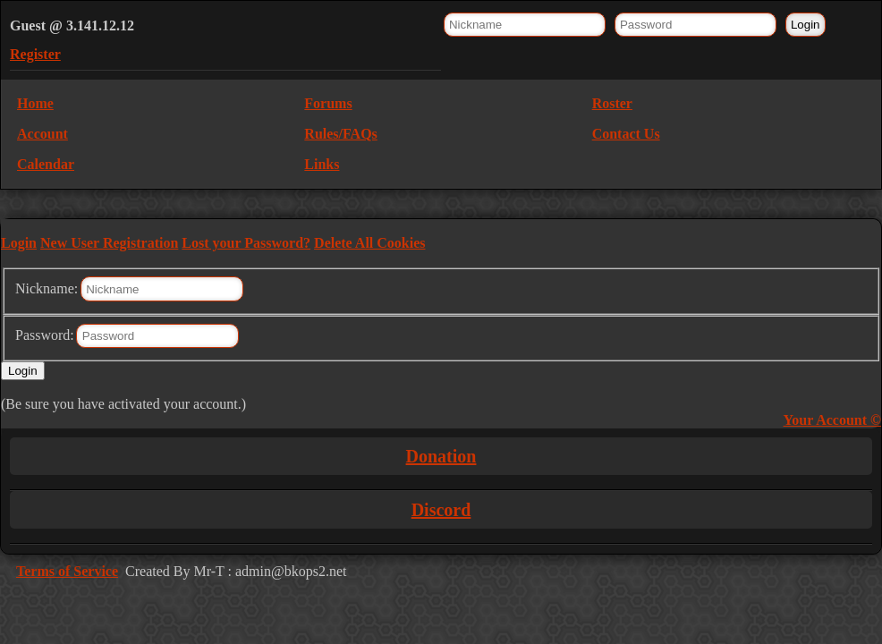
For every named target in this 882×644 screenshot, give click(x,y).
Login (19, 242)
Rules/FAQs (340, 133)
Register (35, 54)
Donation (441, 456)
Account (42, 133)
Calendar (45, 164)
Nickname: (46, 288)
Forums (328, 103)
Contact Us (626, 133)
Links (321, 164)
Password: (44, 335)
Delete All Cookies (369, 242)
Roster (612, 103)
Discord (441, 510)
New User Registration (109, 242)
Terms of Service (67, 571)
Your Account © (832, 420)
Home (35, 103)
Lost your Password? (246, 242)
